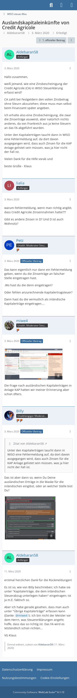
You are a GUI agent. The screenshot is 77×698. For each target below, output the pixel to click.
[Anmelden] (61, 5)
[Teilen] (71, 40)
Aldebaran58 (16, 33)
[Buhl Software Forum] (2, 5)
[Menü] (72, 5)
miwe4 (22, 615)
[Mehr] (70, 68)
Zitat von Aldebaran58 (28, 443)
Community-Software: (38, 692)
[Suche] (51, 5)
